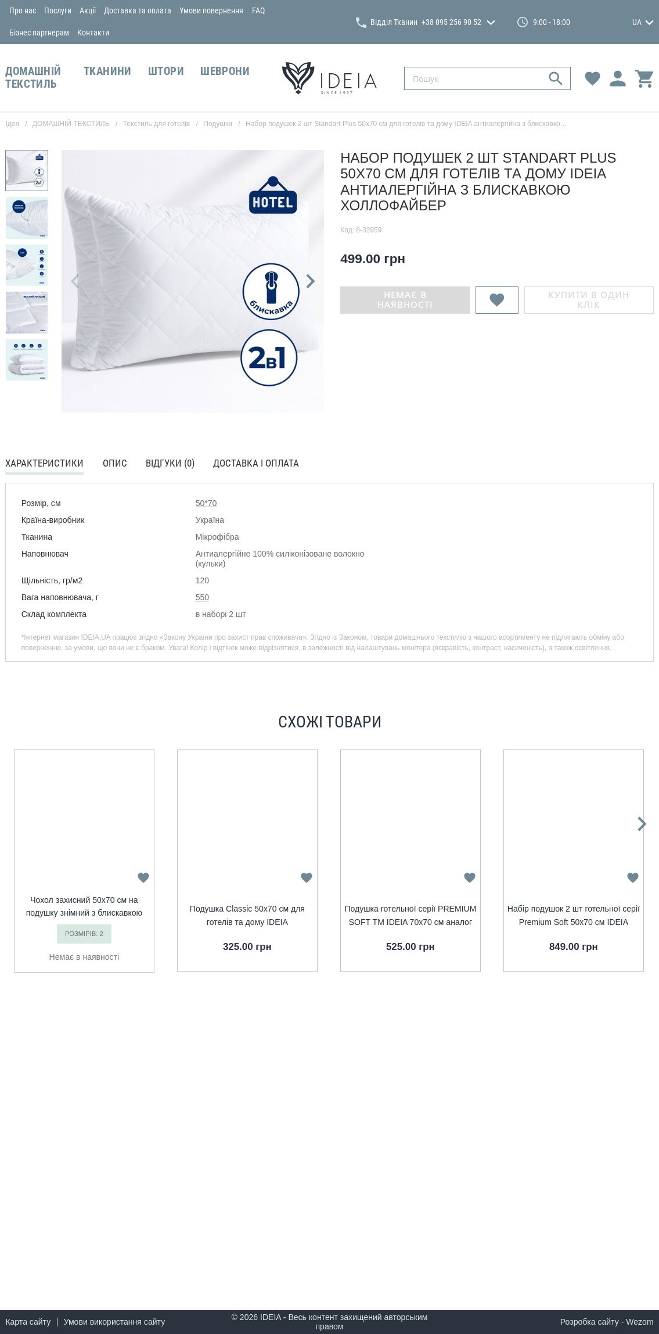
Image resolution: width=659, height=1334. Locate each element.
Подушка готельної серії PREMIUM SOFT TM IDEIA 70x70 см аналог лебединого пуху (410, 916)
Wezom (639, 1321)
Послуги (57, 10)
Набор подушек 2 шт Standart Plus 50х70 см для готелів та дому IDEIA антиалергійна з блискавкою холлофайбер (428, 124)
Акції (88, 10)
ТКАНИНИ (108, 71)
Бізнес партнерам (39, 32)
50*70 (206, 503)
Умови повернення (211, 10)
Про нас (22, 10)
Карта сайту (28, 1321)
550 (202, 597)
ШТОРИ (166, 71)
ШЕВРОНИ (225, 71)
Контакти (93, 32)
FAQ (258, 10)
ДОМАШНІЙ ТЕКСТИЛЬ (33, 78)
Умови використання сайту (114, 1321)
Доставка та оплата (137, 10)
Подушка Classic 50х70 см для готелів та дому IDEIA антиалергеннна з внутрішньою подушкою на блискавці (247, 916)
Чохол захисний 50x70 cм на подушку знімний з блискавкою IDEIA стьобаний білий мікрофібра (84, 907)
